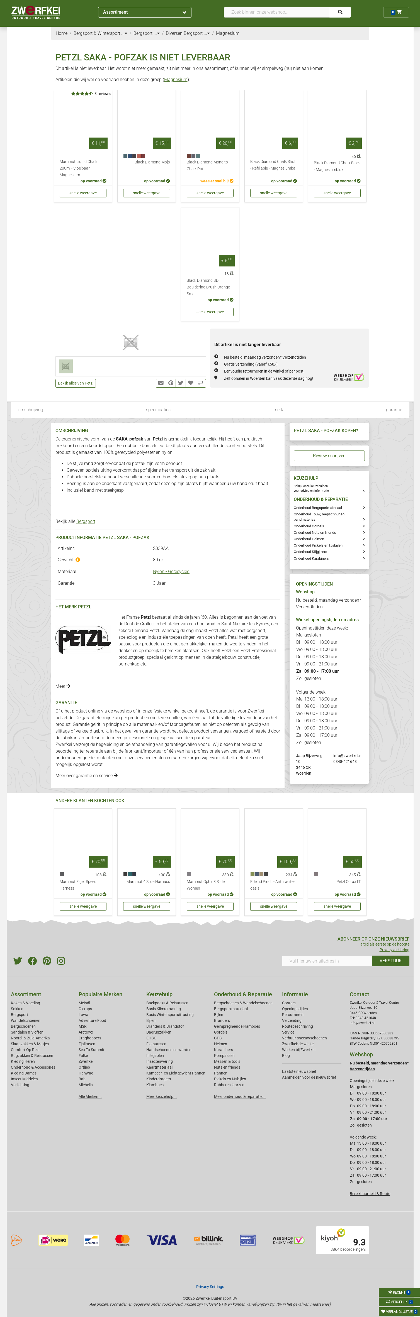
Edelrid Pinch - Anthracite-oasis (272, 885)
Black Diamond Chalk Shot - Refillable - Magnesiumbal (273, 165)
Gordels (220, 1032)
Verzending (292, 1020)
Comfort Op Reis (25, 1049)
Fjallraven (87, 1044)
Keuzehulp (159, 994)
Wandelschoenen (25, 1020)
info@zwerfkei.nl (347, 755)
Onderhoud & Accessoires (33, 1067)
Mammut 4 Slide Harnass (148, 881)
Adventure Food (92, 1020)
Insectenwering (159, 1061)
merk (278, 409)
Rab (82, 1079)
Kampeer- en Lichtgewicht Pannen (175, 1073)
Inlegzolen (155, 1055)
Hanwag (86, 1073)
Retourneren (293, 1014)
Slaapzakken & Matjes (30, 1044)
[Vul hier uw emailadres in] (327, 961)
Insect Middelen (24, 1079)
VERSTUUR (391, 960)
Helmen (220, 1044)
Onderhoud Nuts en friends (315, 532)
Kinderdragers (158, 1079)
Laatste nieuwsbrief (299, 1071)
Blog (286, 1055)
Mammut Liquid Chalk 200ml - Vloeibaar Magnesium (78, 168)
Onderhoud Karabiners (311, 558)
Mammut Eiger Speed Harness (78, 885)
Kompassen (224, 1055)
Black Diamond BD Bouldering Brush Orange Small (208, 287)
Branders (222, 1020)
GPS (218, 1038)
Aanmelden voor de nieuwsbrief (309, 1077)
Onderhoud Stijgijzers (310, 552)
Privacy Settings (210, 1286)
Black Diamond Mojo (152, 162)
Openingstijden (295, 1009)
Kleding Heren (23, 1061)
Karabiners (223, 1049)
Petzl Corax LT (348, 881)
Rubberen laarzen (229, 1085)
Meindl (84, 1003)
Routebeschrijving (297, 1026)
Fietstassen (156, 1044)
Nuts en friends (227, 1067)
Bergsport (85, 521)
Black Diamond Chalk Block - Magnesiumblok (337, 166)
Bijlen (151, 1020)
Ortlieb (84, 1067)
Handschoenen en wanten (168, 1049)
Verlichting (20, 1085)
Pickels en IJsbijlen (230, 1079)
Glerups (85, 1009)
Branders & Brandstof (165, 1026)
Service (288, 1032)
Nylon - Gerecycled (171, 571)
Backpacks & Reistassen (167, 1003)
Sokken (17, 1009)
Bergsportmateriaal (231, 1009)
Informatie (295, 994)
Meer (62, 686)
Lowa (83, 1014)
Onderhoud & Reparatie (243, 994)
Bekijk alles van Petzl (75, 383)
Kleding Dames (24, 1073)
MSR (83, 1026)
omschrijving (30, 409)
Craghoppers (90, 1038)
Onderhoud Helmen (309, 539)
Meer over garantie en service (86, 775)
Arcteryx (86, 1032)
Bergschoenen (23, 1026)
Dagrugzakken (158, 1032)
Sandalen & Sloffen (27, 1032)
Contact (289, 1003)
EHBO (151, 1038)
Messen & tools (227, 1061)
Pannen (220, 1073)
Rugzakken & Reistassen (32, 1055)
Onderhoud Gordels (309, 526)
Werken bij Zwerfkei (298, 1049)
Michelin (86, 1085)
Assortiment (144, 12)
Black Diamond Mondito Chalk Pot (207, 165)
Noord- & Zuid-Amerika (30, 1038)
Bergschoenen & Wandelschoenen (243, 1003)
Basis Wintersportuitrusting (170, 1014)
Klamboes (155, 1085)
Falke (83, 1055)
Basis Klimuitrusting (163, 1009)
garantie (394, 409)
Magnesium (176, 79)
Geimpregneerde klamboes (237, 1026)
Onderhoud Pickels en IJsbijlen (318, 545)
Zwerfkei (86, 1061)
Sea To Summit (91, 1049)
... (124, 33)
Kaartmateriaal (159, 1067)
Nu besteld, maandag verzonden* (265, 357)
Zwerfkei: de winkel (298, 1044)
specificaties (158, 409)
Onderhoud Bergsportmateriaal (318, 508)
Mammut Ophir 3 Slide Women (206, 885)
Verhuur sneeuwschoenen (304, 1038)
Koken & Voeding (25, 1003)
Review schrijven (329, 455)
